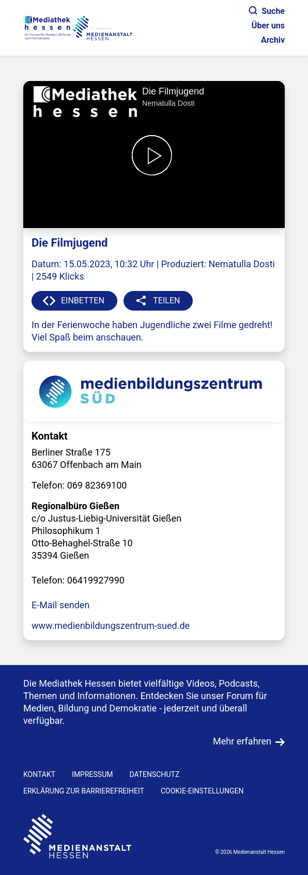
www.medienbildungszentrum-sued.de (111, 625)
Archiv (273, 40)
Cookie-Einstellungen (202, 791)
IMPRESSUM (92, 774)
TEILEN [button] (166, 300)
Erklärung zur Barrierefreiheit (83, 791)
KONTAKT (39, 774)
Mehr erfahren (242, 741)
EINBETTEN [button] (82, 300)
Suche (267, 11)
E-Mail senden (60, 604)
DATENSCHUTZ (154, 774)
